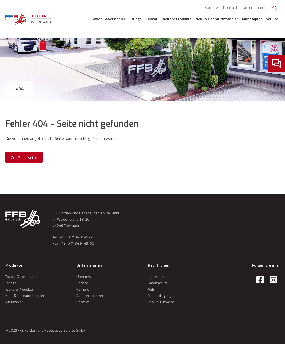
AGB (151, 289)
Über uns (83, 276)
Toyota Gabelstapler (108, 18)
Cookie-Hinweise (161, 301)
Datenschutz (157, 283)
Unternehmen (254, 7)
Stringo (135, 18)
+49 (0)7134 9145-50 (76, 237)
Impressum (156, 276)
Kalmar (152, 18)
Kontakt (230, 7)
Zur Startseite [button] (24, 157)
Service (272, 18)
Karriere (211, 7)
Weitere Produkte (176, 18)
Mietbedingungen (162, 295)
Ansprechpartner (89, 295)
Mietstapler (252, 18)
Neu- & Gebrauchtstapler (216, 18)
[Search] (274, 8)
